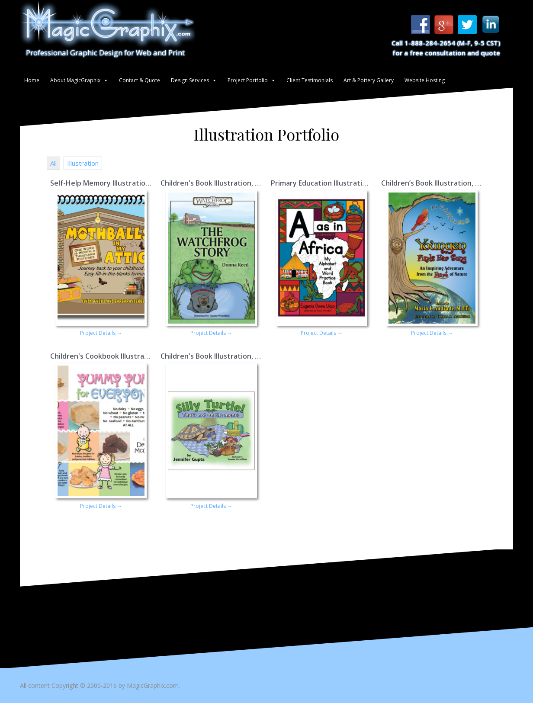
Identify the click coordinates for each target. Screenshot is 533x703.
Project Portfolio (248, 80)
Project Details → (101, 333)
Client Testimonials (309, 80)
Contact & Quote (139, 80)
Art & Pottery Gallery (369, 80)
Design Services (190, 80)
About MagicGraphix (75, 80)
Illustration (83, 163)
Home (31, 80)
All (53, 163)
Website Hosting (425, 80)
